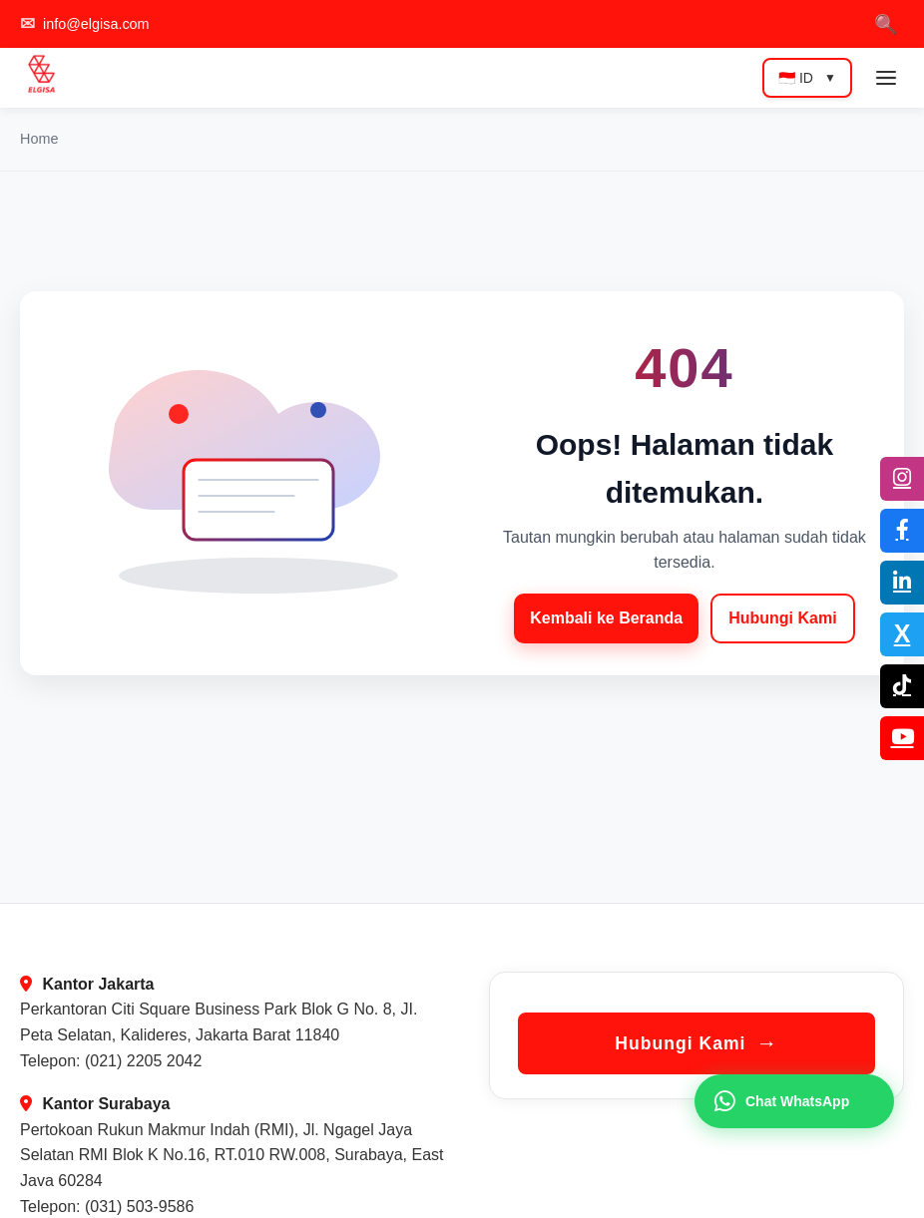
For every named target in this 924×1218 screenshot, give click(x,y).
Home (39, 139)
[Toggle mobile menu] (886, 78)
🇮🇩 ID (807, 78)
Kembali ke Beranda (606, 617)
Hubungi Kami (782, 617)
